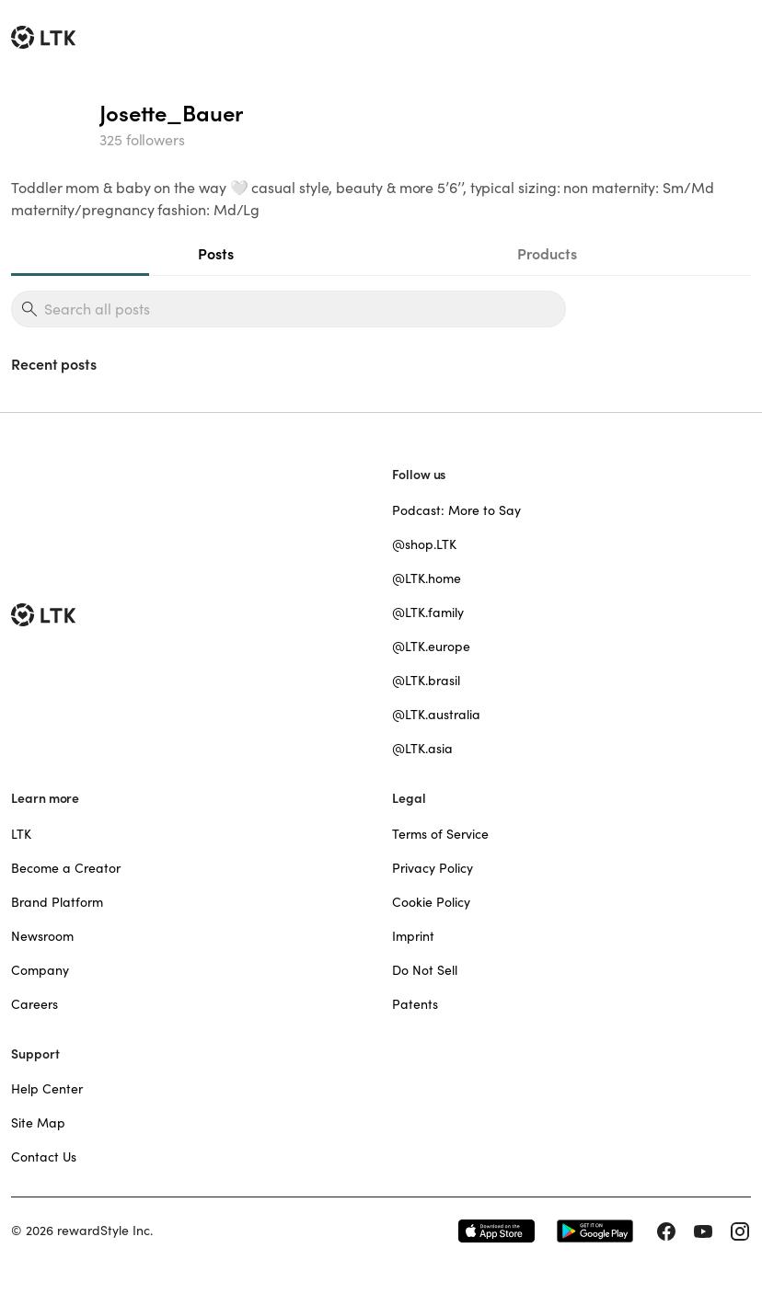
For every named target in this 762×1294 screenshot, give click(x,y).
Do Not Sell (424, 970)
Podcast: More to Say (456, 510)
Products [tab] (547, 254)
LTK (21, 834)
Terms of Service (440, 834)
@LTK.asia (422, 748)
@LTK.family (428, 612)
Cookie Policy (431, 902)
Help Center (47, 1089)
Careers (34, 1004)
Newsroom (42, 936)
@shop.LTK (424, 544)
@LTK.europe (431, 646)
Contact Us (43, 1157)
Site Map (38, 1123)
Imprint (413, 936)
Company (40, 970)
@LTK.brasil (426, 680)
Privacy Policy (432, 868)
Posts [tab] (216, 254)
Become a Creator (66, 868)
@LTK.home (426, 578)
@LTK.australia (436, 714)
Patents (415, 1004)
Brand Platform (57, 902)
